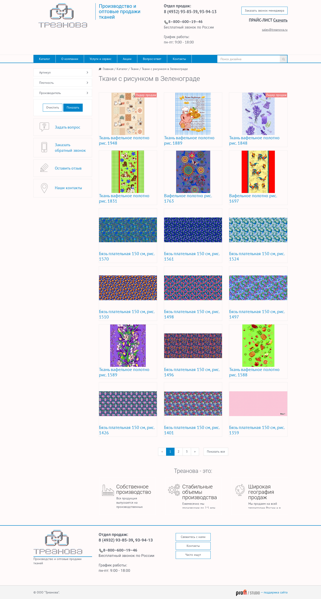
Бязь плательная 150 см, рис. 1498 (191, 314)
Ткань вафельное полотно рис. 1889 (189, 140)
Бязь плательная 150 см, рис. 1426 (126, 430)
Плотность (46, 83)
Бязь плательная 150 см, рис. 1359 (256, 430)
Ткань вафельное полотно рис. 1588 (254, 372)
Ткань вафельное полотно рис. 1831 (124, 198)
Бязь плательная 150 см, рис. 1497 (256, 314)
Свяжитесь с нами (193, 537)
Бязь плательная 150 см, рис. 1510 (126, 314)
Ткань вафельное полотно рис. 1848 (254, 140)
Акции (127, 59)
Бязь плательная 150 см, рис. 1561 (191, 256)
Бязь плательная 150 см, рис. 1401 (191, 430)
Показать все (216, 451)
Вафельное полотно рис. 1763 (188, 198)
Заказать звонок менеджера (264, 10)
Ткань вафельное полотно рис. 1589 (124, 372)
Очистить (52, 107)
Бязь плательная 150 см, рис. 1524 (256, 256)
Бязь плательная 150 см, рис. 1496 (191, 372)
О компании (69, 59)
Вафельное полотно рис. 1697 (253, 198)
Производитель (50, 93)
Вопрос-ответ (152, 59)
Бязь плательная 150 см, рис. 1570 (126, 256)
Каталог (44, 59)
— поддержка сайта (262, 592)
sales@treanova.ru (275, 30)
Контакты (179, 59)
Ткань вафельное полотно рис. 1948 (124, 140)
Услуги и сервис (100, 59)
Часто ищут (193, 555)
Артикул (45, 72)
